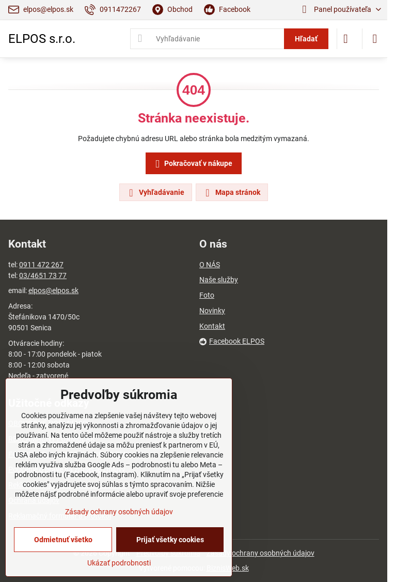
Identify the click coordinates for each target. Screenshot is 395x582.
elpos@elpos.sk (53, 290)
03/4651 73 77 (43, 275)
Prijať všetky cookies (170, 539)
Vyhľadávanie (155, 193)
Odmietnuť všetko (63, 539)
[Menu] (374, 38)
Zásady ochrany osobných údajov (260, 553)
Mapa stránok (231, 193)
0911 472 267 (41, 265)
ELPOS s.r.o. (41, 39)
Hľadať (306, 39)
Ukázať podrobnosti (119, 563)
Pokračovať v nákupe (192, 164)
